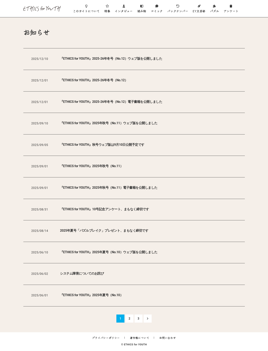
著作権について (139, 338)
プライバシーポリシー (106, 338)
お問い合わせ (167, 338)
